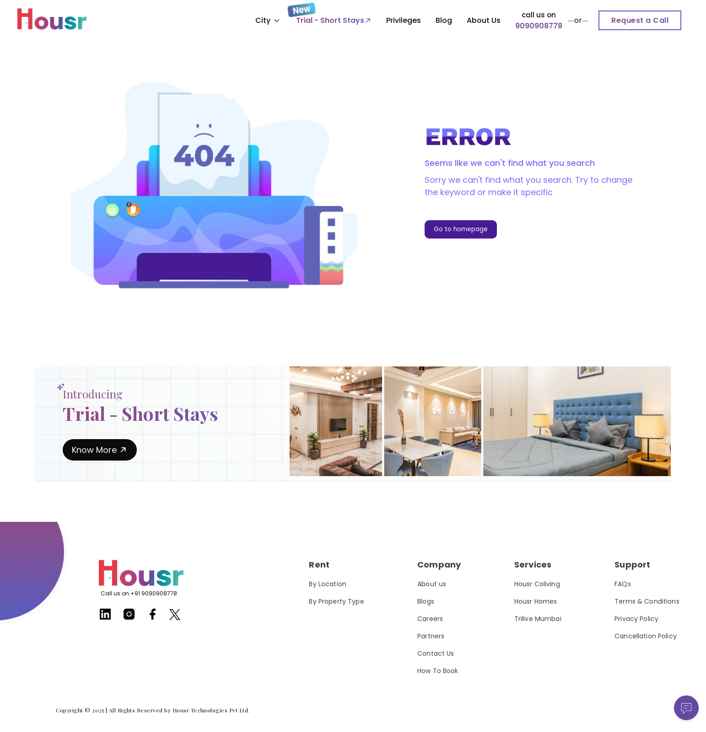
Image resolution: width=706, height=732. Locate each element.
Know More (100, 450)
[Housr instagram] (129, 617)
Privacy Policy (636, 618)
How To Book (437, 670)
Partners (430, 636)
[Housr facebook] (153, 617)
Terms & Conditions (646, 601)
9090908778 (538, 26)
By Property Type (336, 601)
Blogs (425, 601)
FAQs (622, 584)
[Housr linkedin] (105, 617)
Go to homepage (461, 229)
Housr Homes (535, 601)
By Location (327, 584)
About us (431, 584)
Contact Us (435, 653)
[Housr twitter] (174, 616)
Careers (430, 618)
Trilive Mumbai (537, 618)
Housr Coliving (537, 584)
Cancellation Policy (645, 636)
